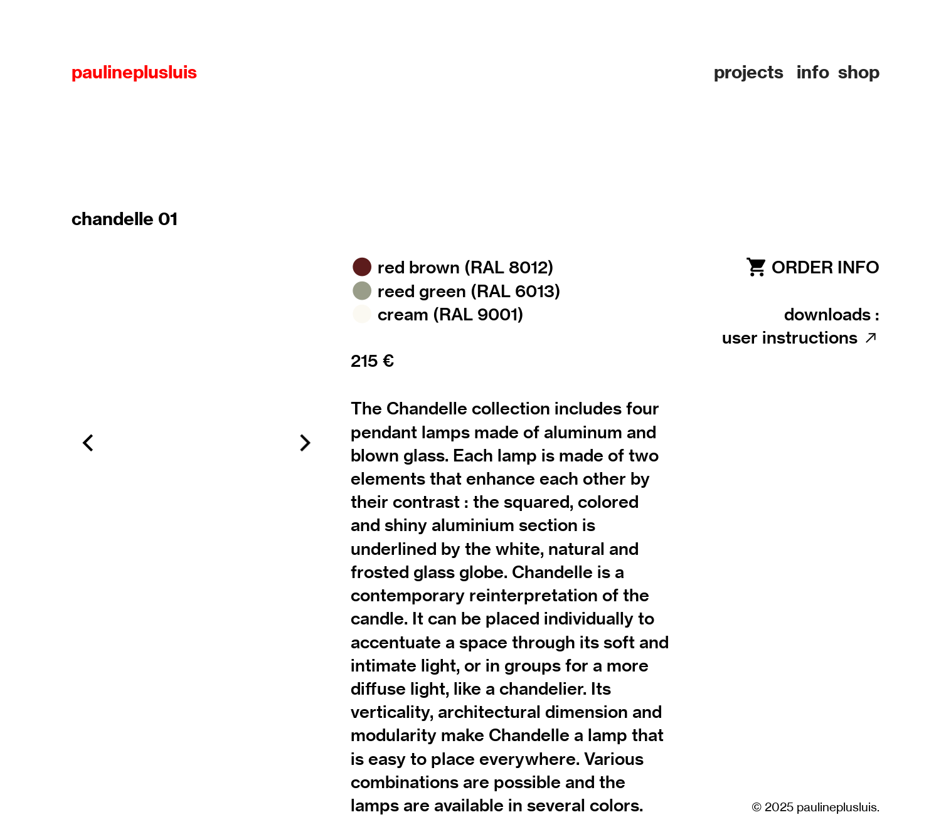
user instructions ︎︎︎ (800, 337)
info (813, 72)
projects (749, 72)
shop (858, 72)
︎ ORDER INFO (812, 267)
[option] (196, 442)
